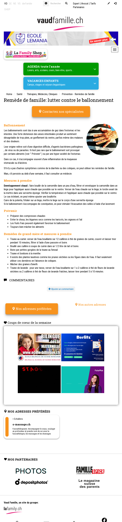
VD (5, 3)
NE (14, 3)
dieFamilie (27, 3)
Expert (76, 3)
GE (10, 3)
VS (19, 3)
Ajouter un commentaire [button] (61, 289)
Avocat (84, 3)
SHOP (7, 9)
